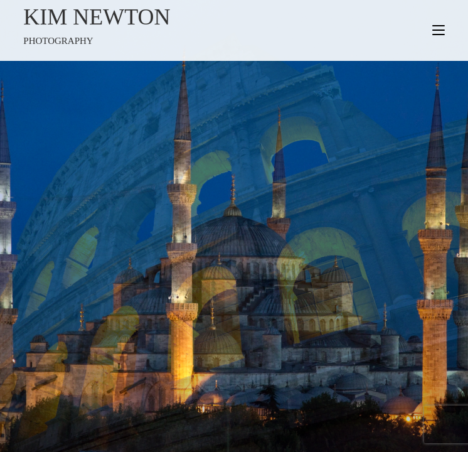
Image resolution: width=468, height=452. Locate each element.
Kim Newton (128, 26)
